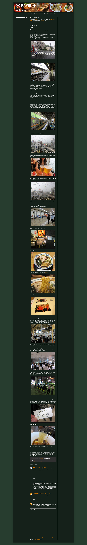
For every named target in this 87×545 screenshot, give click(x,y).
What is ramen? (39, 13)
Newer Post (32, 537)
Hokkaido (46, 272)
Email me (42, 20)
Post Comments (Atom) (38, 539)
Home (16, 13)
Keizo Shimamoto (36, 493)
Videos (55, 13)
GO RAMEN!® (26, 5)
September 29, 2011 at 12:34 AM (41, 467)
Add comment (33, 509)
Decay (34, 467)
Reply (34, 478)
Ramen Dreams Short (48, 13)
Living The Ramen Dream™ (29, 13)
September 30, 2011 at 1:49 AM (46, 493)
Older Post (53, 537)
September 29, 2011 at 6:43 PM (41, 481)
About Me (20, 13)
